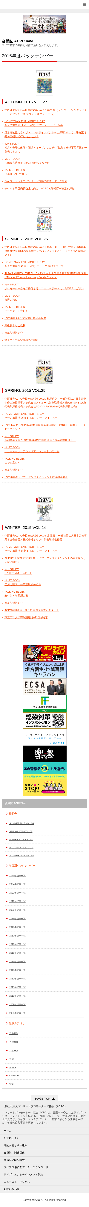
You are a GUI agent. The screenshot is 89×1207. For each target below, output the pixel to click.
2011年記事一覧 (17, 987)
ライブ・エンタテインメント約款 (23, 1174)
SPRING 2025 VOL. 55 (20, 831)
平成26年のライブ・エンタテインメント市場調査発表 (36, 477)
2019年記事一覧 (17, 918)
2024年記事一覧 (17, 884)
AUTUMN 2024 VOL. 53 (21, 847)
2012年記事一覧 (17, 978)
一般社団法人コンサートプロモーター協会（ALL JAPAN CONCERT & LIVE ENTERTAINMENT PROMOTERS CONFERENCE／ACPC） (16, 4)
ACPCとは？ (11, 1138)
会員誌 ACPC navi (14, 1159)
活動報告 (13, 1033)
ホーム (8, 1130)
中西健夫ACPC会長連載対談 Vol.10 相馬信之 (45, 402)
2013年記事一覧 (17, 970)
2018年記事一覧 (17, 927)
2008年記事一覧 (17, 1013)
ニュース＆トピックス (17, 1181)
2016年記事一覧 (17, 944)
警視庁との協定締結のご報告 (21, 340)
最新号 (13, 813)
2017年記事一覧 (17, 935)
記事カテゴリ (17, 1023)
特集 (11, 1084)
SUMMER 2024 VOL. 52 (21, 855)
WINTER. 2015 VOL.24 (25, 527)
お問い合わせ (11, 1189)
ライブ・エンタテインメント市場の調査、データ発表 (35, 181)
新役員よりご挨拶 (14, 325)
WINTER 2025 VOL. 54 (21, 839)
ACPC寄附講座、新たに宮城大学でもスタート (31, 610)
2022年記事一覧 (17, 901)
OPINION (14, 1075)
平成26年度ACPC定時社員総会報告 (25, 318)
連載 (11, 1059)
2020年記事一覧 (17, 910)
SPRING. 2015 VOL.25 (25, 390)
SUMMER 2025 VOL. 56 (21, 823)
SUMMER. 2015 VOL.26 (26, 239)
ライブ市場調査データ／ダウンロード (26, 1167)
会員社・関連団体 (14, 1152)
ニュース (13, 1050)
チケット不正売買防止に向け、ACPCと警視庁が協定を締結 (39, 188)
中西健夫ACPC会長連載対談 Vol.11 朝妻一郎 (45, 250)
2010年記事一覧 (17, 996)
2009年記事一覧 (17, 1004)
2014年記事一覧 (17, 961)
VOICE (12, 1067)
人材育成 (13, 1042)
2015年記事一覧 (17, 953)
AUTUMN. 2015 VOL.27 (26, 102)
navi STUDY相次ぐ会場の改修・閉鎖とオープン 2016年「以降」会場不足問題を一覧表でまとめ (45, 147)
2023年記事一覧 (17, 892)
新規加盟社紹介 (13, 332)
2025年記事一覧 (17, 875)
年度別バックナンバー (22, 865)
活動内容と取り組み (15, 1145)
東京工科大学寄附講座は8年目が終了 (26, 617)
